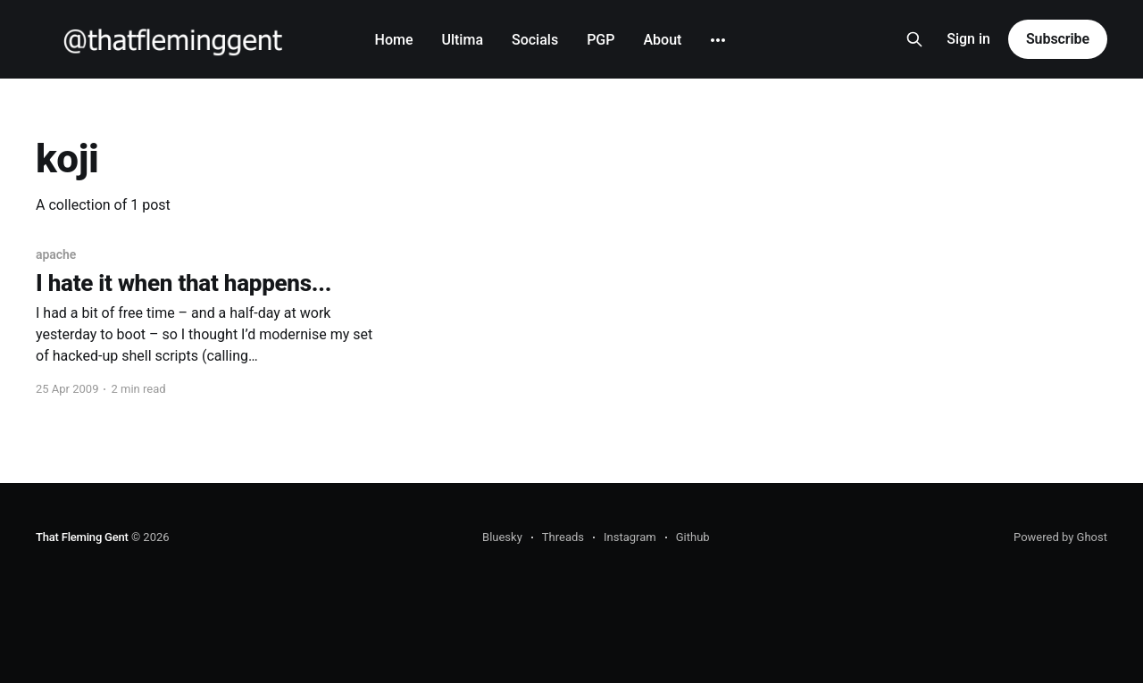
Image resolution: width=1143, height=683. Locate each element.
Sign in (968, 38)
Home (394, 39)
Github (693, 537)
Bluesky (502, 537)
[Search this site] (914, 39)
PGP (600, 39)
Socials (535, 39)
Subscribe (1057, 38)
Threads (563, 537)
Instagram (630, 537)
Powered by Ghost (1060, 537)
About (662, 39)
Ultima (462, 39)
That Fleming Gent (82, 537)
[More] (718, 40)
